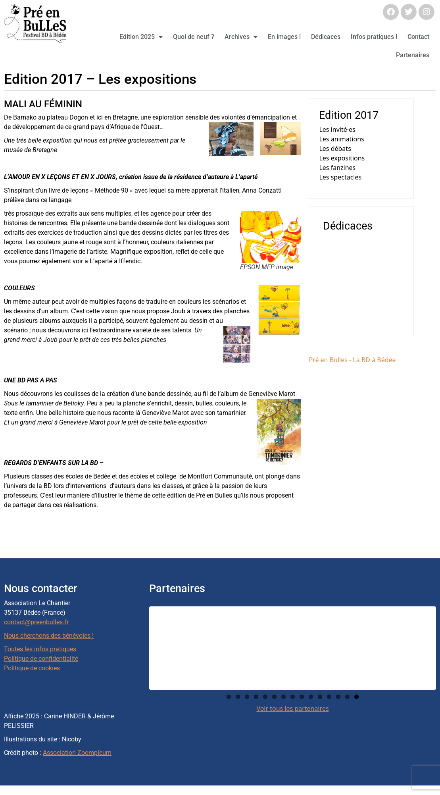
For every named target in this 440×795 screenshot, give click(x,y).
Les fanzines (337, 167)
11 (320, 697)
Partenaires (412, 55)
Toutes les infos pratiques (40, 649)
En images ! (284, 37)
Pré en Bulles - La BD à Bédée (352, 359)
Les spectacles (340, 177)
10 (311, 697)
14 (347, 697)
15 (356, 697)
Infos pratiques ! (374, 37)
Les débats (335, 148)
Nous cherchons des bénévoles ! (49, 635)
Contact (418, 37)
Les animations (341, 139)
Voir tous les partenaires (292, 708)
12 (329, 697)
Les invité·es (337, 129)
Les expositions (342, 158)
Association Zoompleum (77, 752)
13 (338, 697)
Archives (241, 37)
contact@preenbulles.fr (36, 622)
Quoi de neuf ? (193, 37)
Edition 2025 (141, 37)
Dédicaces (325, 37)
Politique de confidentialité (41, 658)
